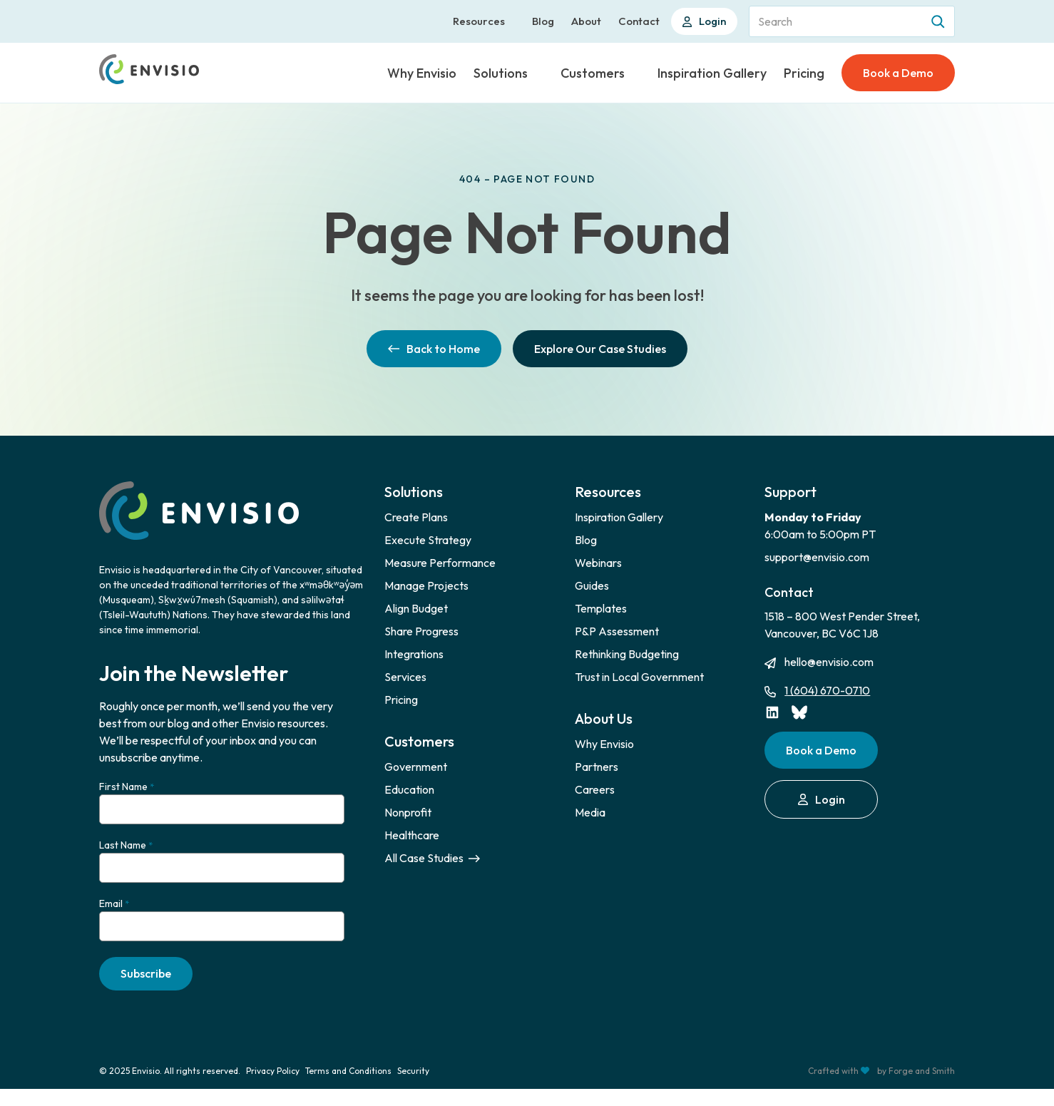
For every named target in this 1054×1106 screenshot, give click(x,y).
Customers (593, 73)
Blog (543, 21)
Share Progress (421, 631)
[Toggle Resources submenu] (516, 21)
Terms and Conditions (348, 1087)
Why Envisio (421, 73)
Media (590, 812)
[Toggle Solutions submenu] (538, 73)
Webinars (598, 562)
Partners (596, 766)
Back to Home (434, 349)
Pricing (804, 73)
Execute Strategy (427, 540)
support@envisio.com (816, 557)
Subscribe (146, 990)
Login (704, 21)
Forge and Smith (922, 1087)
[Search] (939, 21)
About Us (604, 718)
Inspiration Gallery (712, 73)
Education (409, 789)
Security (413, 1087)
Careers (595, 789)
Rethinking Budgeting (627, 654)
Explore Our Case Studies (600, 349)
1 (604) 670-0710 (827, 690)
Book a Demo (898, 73)
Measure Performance (440, 562)
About (586, 21)
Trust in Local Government (639, 677)
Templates (601, 608)
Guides (592, 585)
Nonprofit (407, 812)
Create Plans (416, 517)
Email (114, 915)
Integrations (414, 654)
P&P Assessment (617, 631)
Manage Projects (426, 585)
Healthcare (411, 835)
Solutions (501, 73)
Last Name (126, 851)
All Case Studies (432, 858)
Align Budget (416, 608)
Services (405, 677)
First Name (126, 786)
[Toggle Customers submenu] (635, 73)
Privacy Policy (273, 1087)
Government (415, 766)
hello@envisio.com (829, 662)
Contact (639, 21)
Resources (479, 21)
